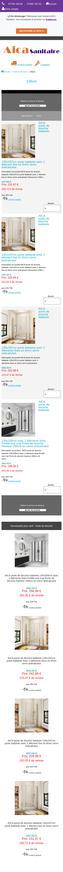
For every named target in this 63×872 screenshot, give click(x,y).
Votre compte (10, 9)
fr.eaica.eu (51, 19)
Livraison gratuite (21, 64)
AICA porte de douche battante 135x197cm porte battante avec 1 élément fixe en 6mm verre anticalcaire (31, 743)
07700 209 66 (15, 4)
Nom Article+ (27, 116)
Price (39, 116)
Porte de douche (20, 72)
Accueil (51, 4)
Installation (42, 64)
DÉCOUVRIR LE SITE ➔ (31, 31)
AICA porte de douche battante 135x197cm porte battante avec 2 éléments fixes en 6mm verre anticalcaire (31, 661)
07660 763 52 (34, 4)
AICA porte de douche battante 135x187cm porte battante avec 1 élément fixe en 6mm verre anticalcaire (31, 826)
